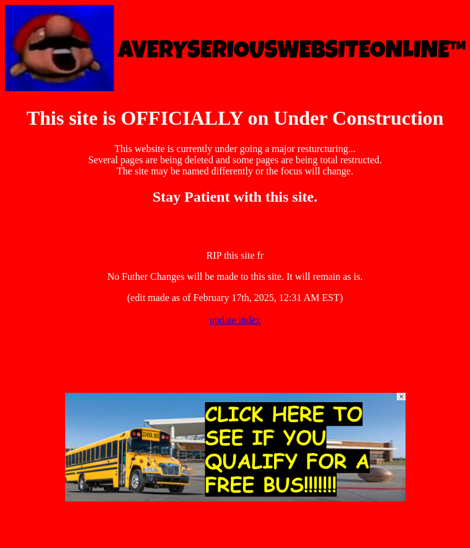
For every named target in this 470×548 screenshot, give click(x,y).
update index (235, 320)
